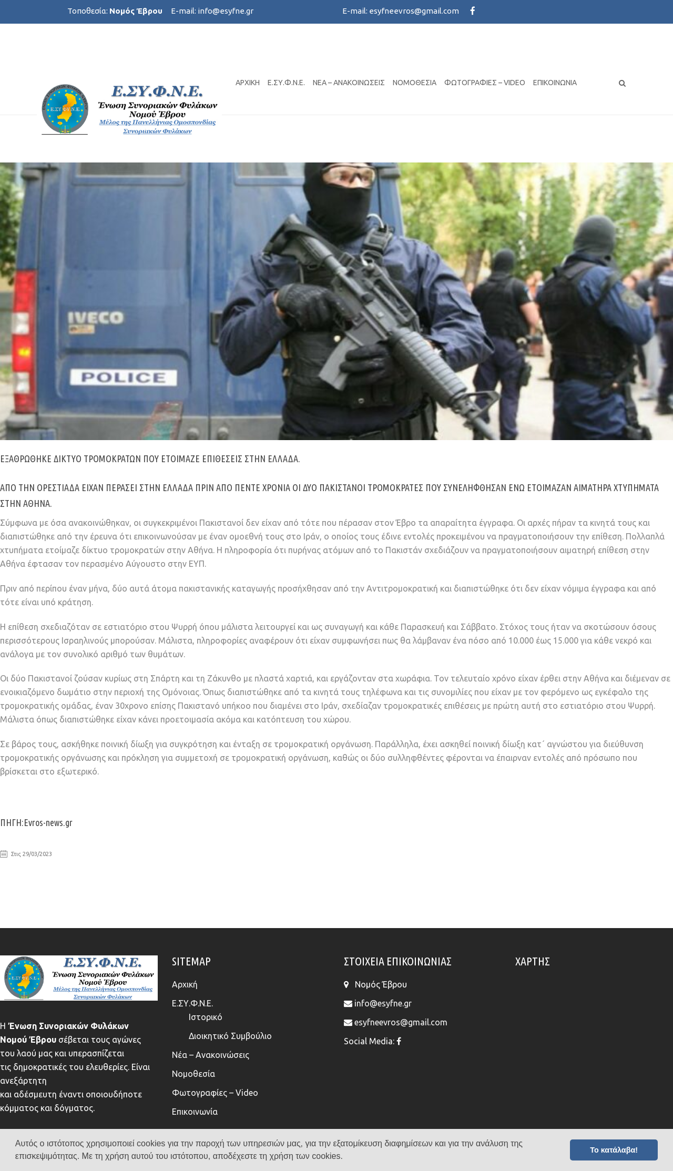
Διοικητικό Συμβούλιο (230, 1036)
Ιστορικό (205, 1017)
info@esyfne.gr (225, 10)
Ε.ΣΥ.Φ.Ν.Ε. (286, 82)
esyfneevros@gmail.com (414, 10)
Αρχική (248, 82)
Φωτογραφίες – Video (484, 82)
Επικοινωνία (555, 82)
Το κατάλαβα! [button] (614, 1150)
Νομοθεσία (414, 82)
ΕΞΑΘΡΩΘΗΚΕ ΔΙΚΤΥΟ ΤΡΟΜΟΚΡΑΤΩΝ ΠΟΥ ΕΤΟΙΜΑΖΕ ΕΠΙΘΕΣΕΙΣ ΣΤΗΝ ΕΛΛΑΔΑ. (150, 458)
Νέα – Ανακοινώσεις (349, 82)
